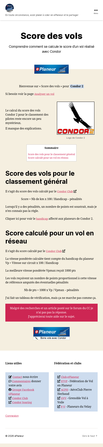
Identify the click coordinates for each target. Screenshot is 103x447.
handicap (42, 222)
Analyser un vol (44, 97)
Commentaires (22, 385)
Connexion (12, 419)
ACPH (65, 393)
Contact (17, 380)
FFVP (64, 385)
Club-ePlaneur (70, 380)
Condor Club (65, 195)
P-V (63, 410)
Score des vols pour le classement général (51, 157)
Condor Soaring (22, 406)
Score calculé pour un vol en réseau (48, 161)
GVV (64, 402)
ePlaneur (19, 439)
